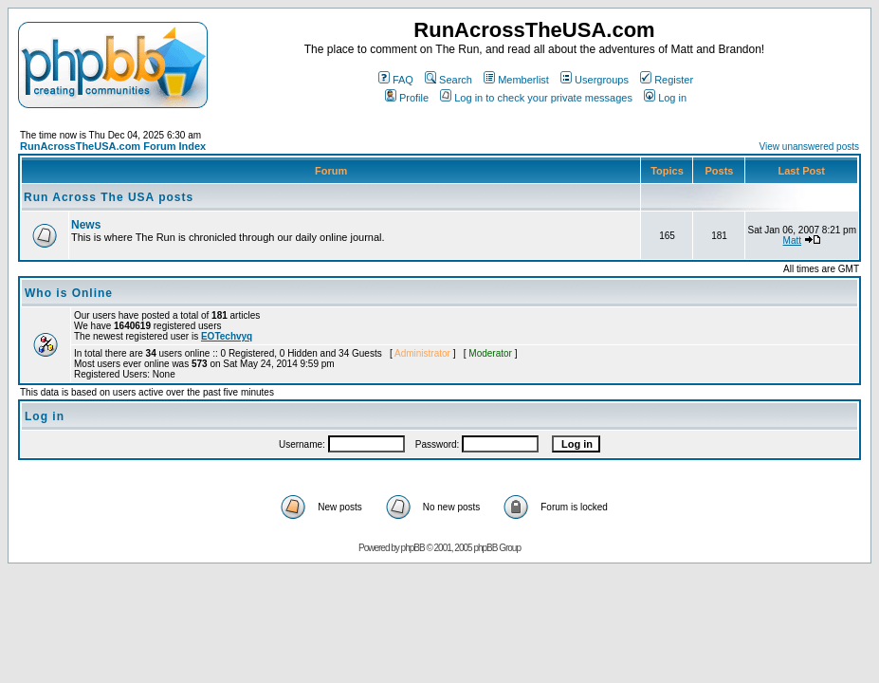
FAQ (395, 79)
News (86, 224)
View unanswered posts (809, 146)
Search (448, 79)
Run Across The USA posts (108, 197)
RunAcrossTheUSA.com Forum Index (113, 146)
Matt (792, 240)
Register (666, 79)
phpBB (413, 548)
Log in (665, 97)
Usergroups (594, 79)
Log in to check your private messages (536, 97)
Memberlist (516, 79)
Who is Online (69, 293)
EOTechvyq (226, 336)
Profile (407, 97)
